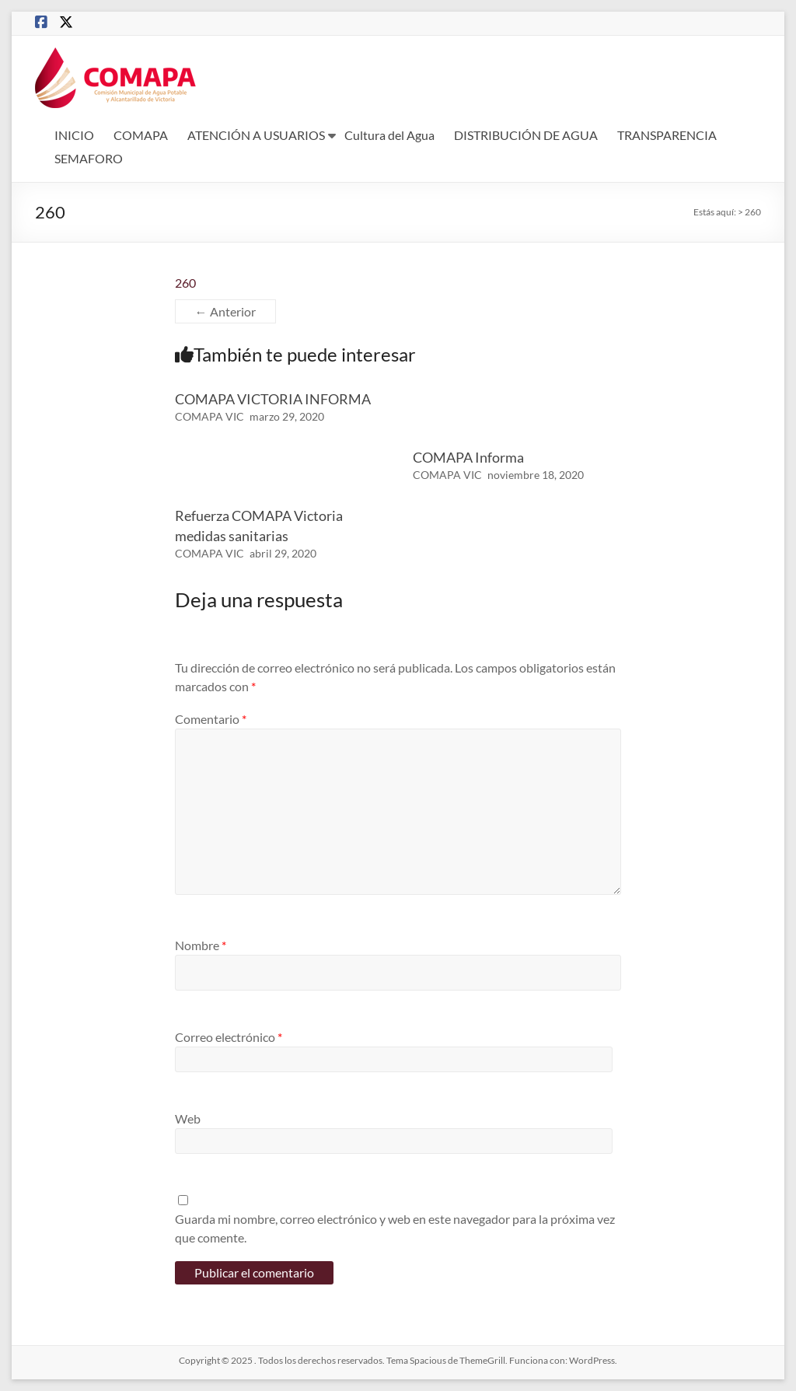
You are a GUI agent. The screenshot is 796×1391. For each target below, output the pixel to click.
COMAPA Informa (468, 457)
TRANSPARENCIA (667, 135)
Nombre (200, 945)
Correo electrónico (228, 1036)
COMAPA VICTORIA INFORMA (273, 398)
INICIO (74, 135)
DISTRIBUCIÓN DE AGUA (526, 135)
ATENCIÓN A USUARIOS (256, 135)
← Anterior (225, 311)
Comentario (210, 718)
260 (185, 282)
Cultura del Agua (389, 135)
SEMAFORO (88, 158)
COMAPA (140, 135)
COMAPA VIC (209, 416)
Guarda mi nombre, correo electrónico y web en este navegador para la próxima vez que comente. (395, 1228)
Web (188, 1118)
